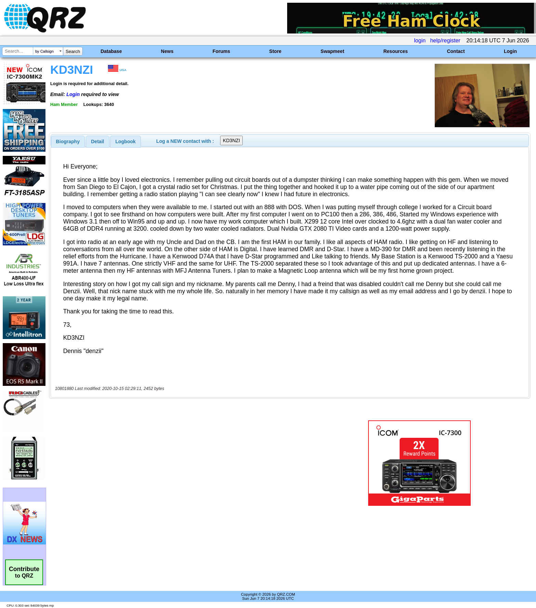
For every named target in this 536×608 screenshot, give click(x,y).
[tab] (68, 141)
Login (510, 51)
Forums (221, 51)
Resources (395, 51)
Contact (456, 51)
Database (111, 51)
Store (275, 51)
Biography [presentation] (68, 141)
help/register (445, 40)
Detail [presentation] (97, 141)
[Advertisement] (184, 463)
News (167, 51)
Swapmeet (332, 51)
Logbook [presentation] (126, 141)
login (420, 40)
